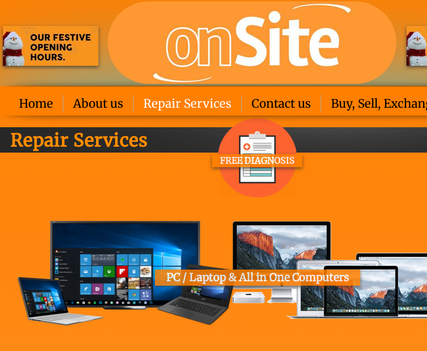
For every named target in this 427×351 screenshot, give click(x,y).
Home (36, 103)
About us (98, 103)
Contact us (281, 103)
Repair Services (187, 103)
